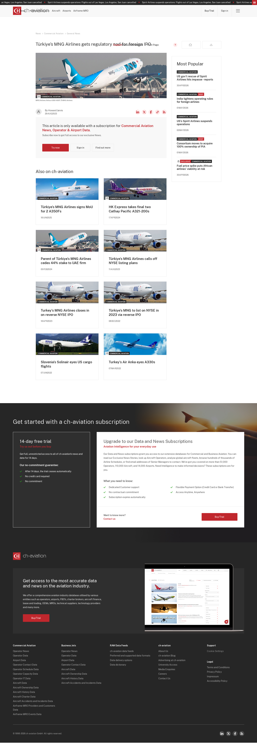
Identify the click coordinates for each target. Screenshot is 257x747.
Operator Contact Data (25, 669)
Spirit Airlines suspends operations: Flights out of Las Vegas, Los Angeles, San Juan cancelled (95, 2)
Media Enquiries (166, 673)
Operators (103, 10)
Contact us (109, 524)
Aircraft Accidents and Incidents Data (33, 705)
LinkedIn (137, 117)
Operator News (21, 655)
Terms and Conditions (218, 671)
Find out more (103, 153)
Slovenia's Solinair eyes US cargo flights (66, 370)
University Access (167, 669)
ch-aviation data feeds (122, 655)
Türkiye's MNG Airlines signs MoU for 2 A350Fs (67, 215)
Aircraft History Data (24, 696)
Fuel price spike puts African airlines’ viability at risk (194, 173)
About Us (163, 655)
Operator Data (20, 660)
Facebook (150, 117)
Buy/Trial (209, 10)
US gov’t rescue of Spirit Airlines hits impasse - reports (195, 83)
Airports (164, 10)
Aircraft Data (20, 687)
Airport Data (19, 664)
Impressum (213, 680)
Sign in (224, 10)
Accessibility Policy (217, 685)
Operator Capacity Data (25, 678)
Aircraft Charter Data (24, 701)
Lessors (124, 10)
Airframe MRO (187, 10)
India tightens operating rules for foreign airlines (195, 106)
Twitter (228, 737)
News (83, 10)
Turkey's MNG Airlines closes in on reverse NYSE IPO (65, 318)
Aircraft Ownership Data (26, 692)
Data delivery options (121, 664)
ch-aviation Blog (167, 660)
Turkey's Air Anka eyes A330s (132, 368)
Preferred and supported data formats (130, 660)
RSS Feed (164, 117)
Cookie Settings (215, 655)
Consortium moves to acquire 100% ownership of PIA (195, 151)
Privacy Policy (214, 676)
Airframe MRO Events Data (27, 718)
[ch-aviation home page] (31, 11)
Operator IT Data (22, 682)
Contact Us (164, 682)
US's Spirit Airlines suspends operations (194, 128)
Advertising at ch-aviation (171, 664)
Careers (162, 678)
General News (73, 33)
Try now (55, 153)
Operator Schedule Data (26, 673)
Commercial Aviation (54, 33)
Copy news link (157, 117)
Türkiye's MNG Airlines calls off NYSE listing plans (133, 266)
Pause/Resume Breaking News (254, 2)
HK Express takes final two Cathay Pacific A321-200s (130, 215)
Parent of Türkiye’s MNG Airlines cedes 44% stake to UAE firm (66, 266)
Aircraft (144, 10)
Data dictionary (118, 669)
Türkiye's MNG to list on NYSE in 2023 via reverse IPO (134, 318)
